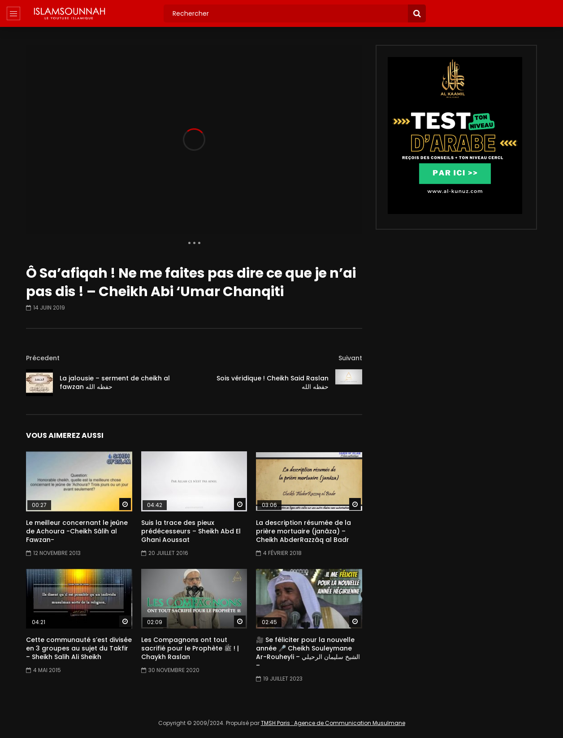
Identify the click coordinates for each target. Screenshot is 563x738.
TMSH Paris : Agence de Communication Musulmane (333, 723)
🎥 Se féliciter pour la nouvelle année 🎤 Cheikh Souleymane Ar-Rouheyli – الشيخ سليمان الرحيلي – (308, 652)
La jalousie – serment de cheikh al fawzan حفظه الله (115, 382)
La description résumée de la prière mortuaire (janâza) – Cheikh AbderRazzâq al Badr (303, 531)
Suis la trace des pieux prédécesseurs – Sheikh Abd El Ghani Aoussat (191, 531)
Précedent (43, 358)
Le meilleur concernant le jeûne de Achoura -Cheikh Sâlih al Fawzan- (77, 531)
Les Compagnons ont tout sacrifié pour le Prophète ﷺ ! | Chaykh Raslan (190, 648)
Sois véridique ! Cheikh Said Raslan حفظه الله (273, 382)
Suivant (350, 358)
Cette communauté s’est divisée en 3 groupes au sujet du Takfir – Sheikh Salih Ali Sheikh (79, 648)
